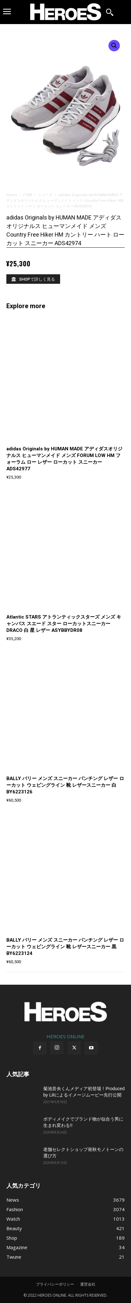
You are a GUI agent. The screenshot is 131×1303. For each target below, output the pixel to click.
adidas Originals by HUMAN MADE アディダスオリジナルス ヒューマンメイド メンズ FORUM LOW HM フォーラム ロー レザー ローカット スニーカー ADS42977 (64, 458)
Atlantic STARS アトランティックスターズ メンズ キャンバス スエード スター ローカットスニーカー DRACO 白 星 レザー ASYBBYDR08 (63, 623)
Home (11, 195)
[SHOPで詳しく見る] (33, 279)
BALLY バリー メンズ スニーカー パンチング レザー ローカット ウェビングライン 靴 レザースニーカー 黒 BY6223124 (65, 947)
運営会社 (87, 1284)
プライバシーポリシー (55, 1284)
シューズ (45, 195)
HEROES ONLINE (65, 1036)
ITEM (27, 195)
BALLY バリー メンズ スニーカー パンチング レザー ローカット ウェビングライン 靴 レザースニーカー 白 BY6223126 (65, 785)
